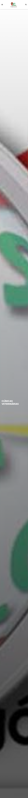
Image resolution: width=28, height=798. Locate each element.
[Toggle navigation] (2, 5)
